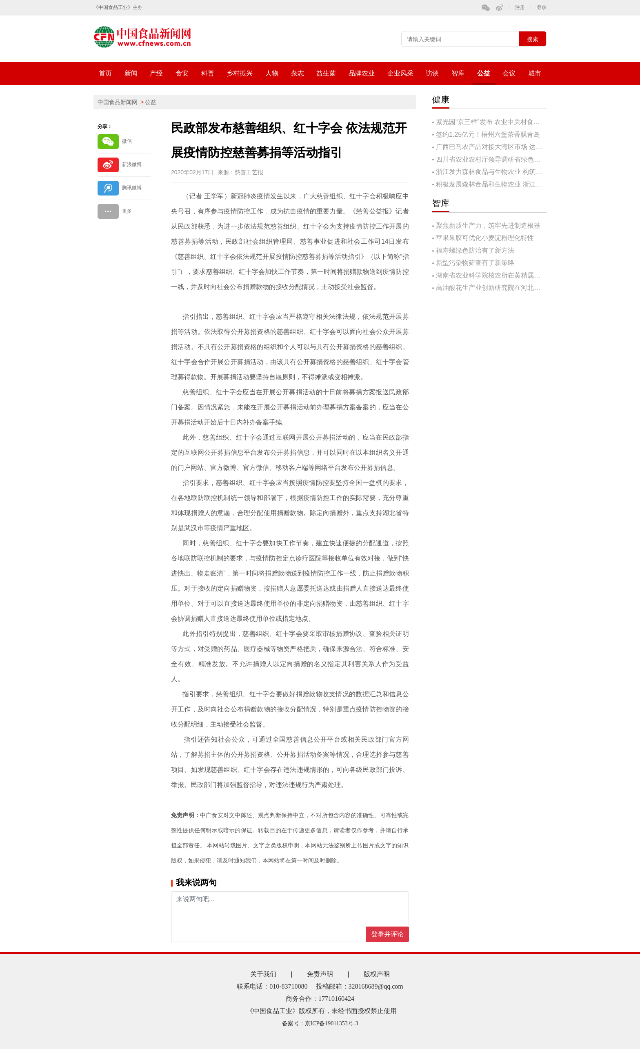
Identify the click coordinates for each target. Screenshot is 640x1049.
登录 (542, 7)
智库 (457, 73)
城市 (534, 73)
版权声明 (377, 974)
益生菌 (326, 73)
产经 (156, 73)
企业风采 (400, 73)
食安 (182, 73)
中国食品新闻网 (118, 102)
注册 (520, 7)
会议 (509, 73)
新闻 (131, 73)
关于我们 (263, 974)
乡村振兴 (240, 73)
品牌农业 (362, 73)
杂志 (297, 73)
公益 (483, 73)
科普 (207, 73)
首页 (105, 73)
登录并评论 (387, 934)
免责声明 (320, 974)
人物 (271, 73)
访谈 (432, 73)
